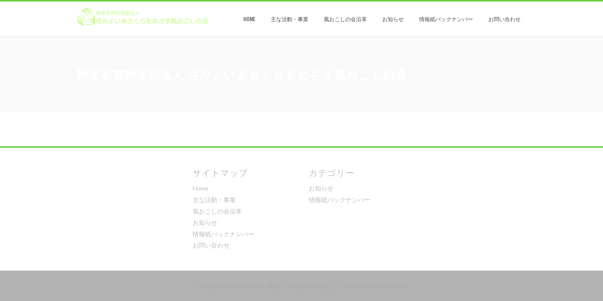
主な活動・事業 (289, 19)
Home (249, 19)
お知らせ (393, 19)
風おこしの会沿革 (345, 19)
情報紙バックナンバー (446, 19)
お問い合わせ (504, 19)
